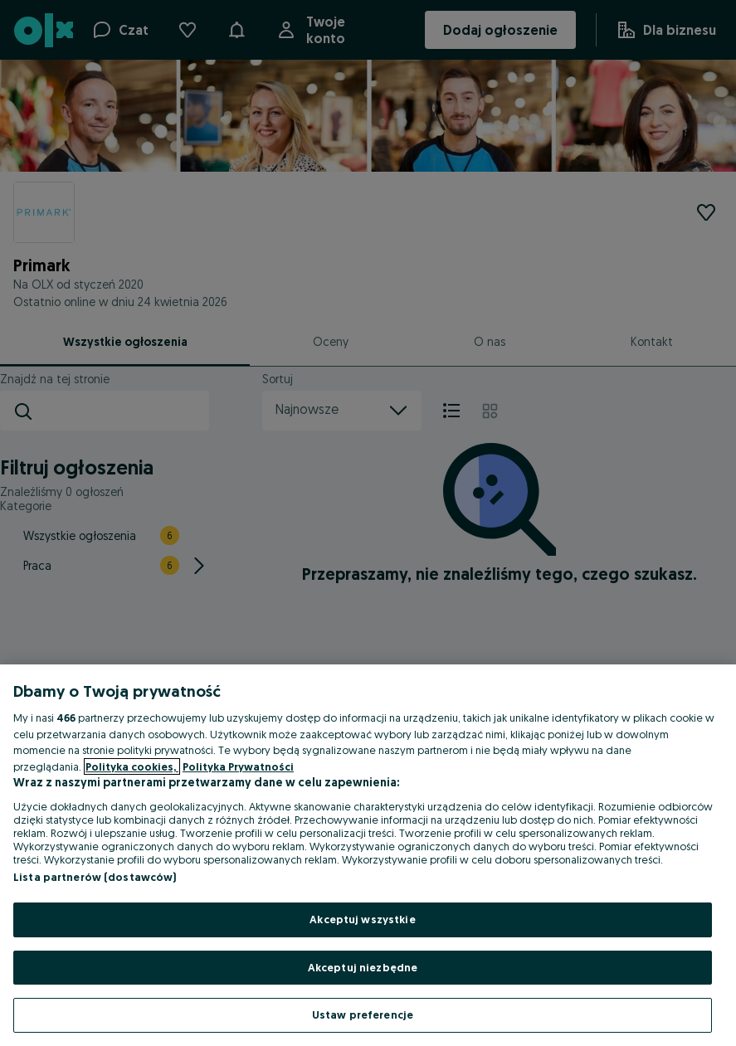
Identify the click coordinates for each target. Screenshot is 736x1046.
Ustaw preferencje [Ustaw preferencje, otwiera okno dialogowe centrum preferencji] (362, 1014)
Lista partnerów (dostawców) (95, 876)
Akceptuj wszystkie (362, 919)
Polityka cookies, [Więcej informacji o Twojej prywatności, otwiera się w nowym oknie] (131, 766)
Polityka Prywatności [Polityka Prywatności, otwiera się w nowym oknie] (238, 766)
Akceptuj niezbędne (362, 967)
